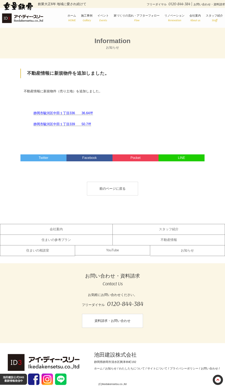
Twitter (43, 157)
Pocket (135, 157)
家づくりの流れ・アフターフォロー (137, 18)
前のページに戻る (112, 188)
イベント (103, 18)
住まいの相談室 (37, 253)
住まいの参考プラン (56, 242)
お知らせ (187, 253)
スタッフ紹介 (214, 18)
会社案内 (195, 18)
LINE (181, 157)
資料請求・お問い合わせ (112, 320)
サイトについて (157, 368)
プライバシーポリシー (184, 368)
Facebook (89, 157)
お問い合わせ (209, 368)
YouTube (112, 253)
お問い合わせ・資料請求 (209, 4)
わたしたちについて (132, 368)
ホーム (72, 18)
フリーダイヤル (169, 4)
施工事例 (86, 18)
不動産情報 (169, 242)
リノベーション (174, 18)
